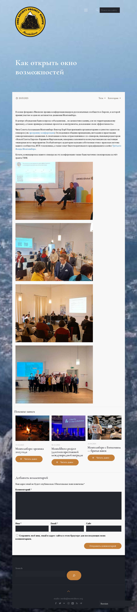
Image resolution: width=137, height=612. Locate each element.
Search (18, 568)
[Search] (74, 575)
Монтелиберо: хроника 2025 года (29, 450)
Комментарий (23, 489)
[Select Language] (117, 604)
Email (54, 523)
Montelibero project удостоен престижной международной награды (67, 452)
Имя (18, 523)
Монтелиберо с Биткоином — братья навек (104, 449)
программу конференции (41, 132)
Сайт (88, 523)
